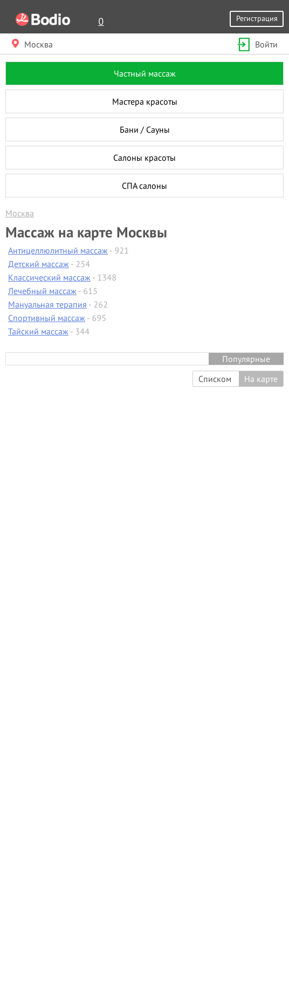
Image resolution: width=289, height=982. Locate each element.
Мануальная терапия (47, 304)
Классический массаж (49, 277)
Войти (257, 44)
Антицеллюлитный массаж (58, 250)
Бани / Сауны (145, 129)
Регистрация (257, 18)
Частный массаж (145, 73)
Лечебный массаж (42, 290)
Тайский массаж (38, 331)
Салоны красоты (144, 157)
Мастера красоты (144, 101)
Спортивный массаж (46, 317)
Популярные (246, 358)
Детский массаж (38, 263)
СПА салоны (144, 185)
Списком (214, 378)
